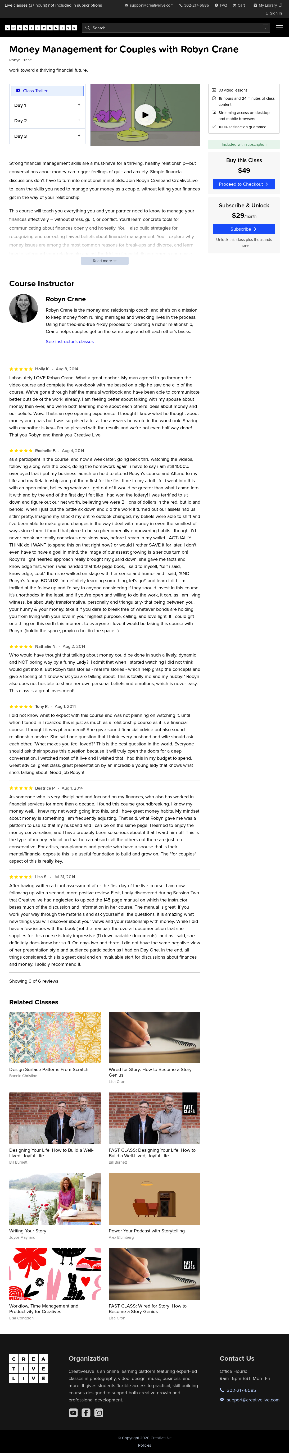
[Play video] (145, 115)
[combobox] (176, 28)
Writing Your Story (27, 1230)
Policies (144, 1445)
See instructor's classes (70, 341)
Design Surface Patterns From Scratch (48, 1069)
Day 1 (20, 105)
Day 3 (20, 136)
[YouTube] (73, 1413)
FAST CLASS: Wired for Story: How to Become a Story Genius (148, 1308)
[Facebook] (86, 1413)
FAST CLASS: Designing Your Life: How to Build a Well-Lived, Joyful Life (152, 1153)
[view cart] (240, 5)
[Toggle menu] (279, 28)
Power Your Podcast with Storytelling (147, 1230)
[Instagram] (98, 1413)
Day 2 (20, 120)
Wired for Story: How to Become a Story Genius (150, 1072)
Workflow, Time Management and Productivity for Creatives (43, 1308)
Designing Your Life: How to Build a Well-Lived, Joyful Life (51, 1153)
